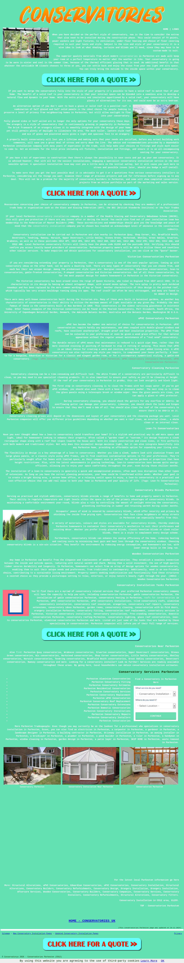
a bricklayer (38, 736)
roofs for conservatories (159, 598)
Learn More (149, 960)
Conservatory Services (147, 892)
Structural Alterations (26, 885)
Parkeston (81, 234)
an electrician (83, 729)
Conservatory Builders (40, 888)
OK (162, 960)
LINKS (175, 29)
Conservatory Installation (147, 885)
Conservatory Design (106, 888)
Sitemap (6, 934)
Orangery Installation (134, 888)
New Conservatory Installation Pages (32, 934)
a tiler (138, 736)
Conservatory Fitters (165, 895)
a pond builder (105, 736)
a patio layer (103, 739)
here (88, 665)
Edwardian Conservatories (85, 885)
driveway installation (117, 733)
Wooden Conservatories (56, 892)
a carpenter (119, 729)
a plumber (71, 736)
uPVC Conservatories (55, 885)
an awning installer (162, 733)
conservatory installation (53, 216)
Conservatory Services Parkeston (149, 672)
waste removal (170, 739)
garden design (67, 739)
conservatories (129, 56)
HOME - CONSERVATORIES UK (92, 921)
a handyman (168, 736)
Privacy (178, 934)
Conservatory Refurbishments (73, 888)
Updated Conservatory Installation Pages (76, 934)
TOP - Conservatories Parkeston (159, 906)
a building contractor (70, 733)
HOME (165, 29)
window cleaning (29, 739)
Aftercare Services (29, 892)
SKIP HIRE (137, 739)
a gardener (151, 729)
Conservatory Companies (117, 892)
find (18, 652)
